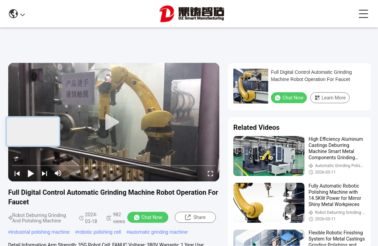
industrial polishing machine (40, 232)
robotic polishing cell (99, 232)
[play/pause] (31, 173)
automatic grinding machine (158, 232)
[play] (113, 122)
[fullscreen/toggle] (210, 173)
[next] (44, 173)
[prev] (17, 173)
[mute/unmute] (58, 173)
